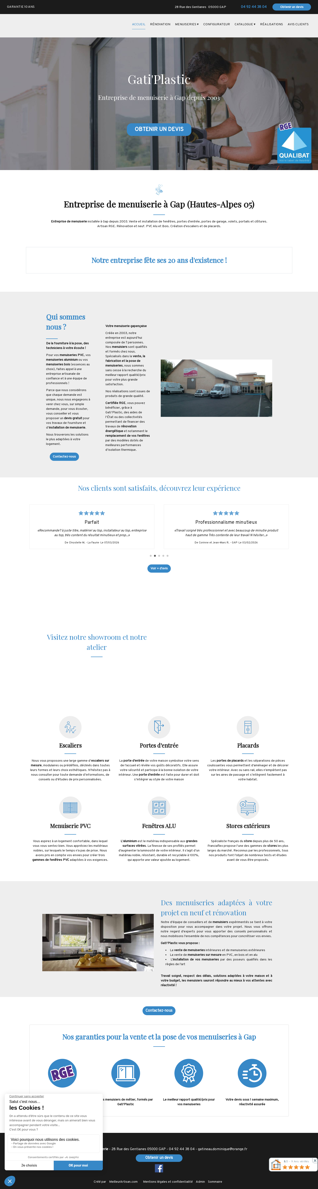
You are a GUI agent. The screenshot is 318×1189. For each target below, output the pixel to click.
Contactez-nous (64, 457)
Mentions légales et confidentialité (168, 1182)
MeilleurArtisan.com (123, 1182)
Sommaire (215, 1182)
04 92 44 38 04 (182, 1149)
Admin (200, 1182)
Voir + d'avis (159, 569)
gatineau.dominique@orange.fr (222, 1149)
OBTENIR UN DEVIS (159, 129)
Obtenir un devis (292, 7)
